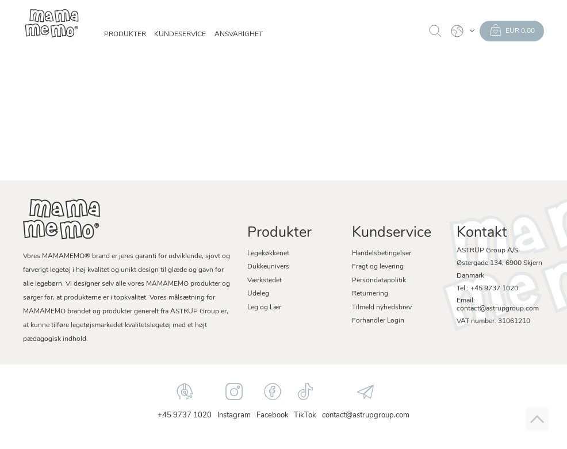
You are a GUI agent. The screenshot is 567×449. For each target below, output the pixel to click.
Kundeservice (180, 34)
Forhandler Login (378, 320)
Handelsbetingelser (381, 253)
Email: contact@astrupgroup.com (498, 304)
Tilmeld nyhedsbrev (382, 307)
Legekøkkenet (268, 253)
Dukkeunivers (268, 266)
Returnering (370, 293)
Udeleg (258, 293)
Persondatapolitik (379, 280)
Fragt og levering (378, 266)
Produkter (125, 34)
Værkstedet (264, 280)
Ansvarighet (238, 34)
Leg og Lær (264, 307)
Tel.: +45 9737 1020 (487, 288)
